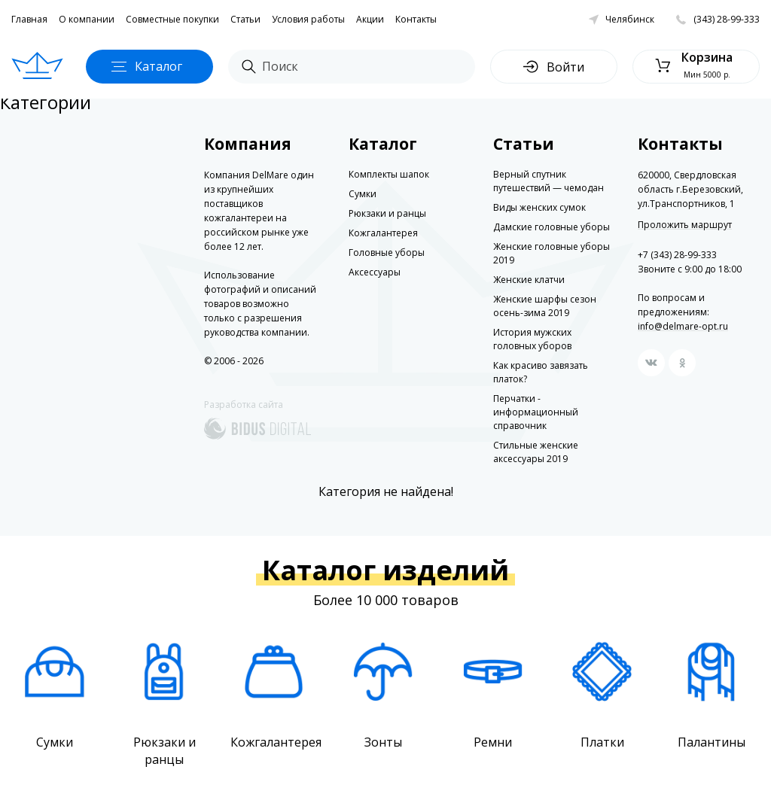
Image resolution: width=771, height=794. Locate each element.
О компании (86, 19)
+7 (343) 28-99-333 (677, 254)
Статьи (245, 19)
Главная (29, 19)
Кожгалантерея (383, 233)
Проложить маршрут (685, 225)
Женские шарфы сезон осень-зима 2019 (544, 306)
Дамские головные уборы (551, 227)
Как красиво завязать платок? (540, 372)
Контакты (416, 19)
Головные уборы (387, 252)
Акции (370, 19)
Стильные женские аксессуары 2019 (535, 452)
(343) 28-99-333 (726, 19)
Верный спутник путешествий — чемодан (548, 181)
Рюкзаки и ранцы (387, 213)
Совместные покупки (172, 19)
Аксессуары (375, 272)
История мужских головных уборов (532, 339)
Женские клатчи (529, 279)
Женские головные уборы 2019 (551, 253)
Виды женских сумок (539, 207)
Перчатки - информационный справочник (535, 412)
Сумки (362, 193)
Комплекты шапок (389, 174)
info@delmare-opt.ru (683, 326)
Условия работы (308, 19)
